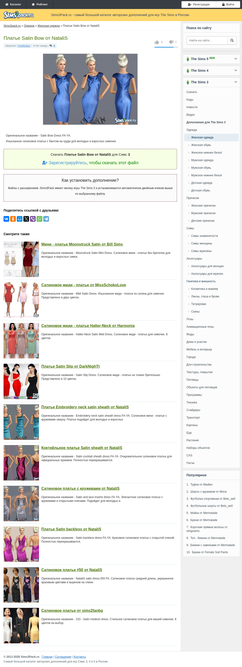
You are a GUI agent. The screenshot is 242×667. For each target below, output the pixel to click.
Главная (47, 656)
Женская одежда (202, 137)
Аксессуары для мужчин (207, 273)
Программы (194, 395)
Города (191, 357)
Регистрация (199, 4)
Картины (192, 425)
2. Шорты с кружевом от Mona (206, 491)
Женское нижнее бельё (206, 152)
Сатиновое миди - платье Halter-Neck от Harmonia (88, 326)
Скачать (191, 92)
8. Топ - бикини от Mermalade (205, 538)
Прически (192, 198)
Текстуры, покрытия (199, 372)
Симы (190, 228)
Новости (191, 107)
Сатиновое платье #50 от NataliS (71, 570)
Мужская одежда (202, 160)
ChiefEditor (23, 45)
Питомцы (192, 379)
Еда (189, 432)
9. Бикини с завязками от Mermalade (210, 545)
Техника (191, 402)
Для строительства (199, 364)
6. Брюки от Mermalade (201, 520)
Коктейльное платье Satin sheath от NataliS (81, 448)
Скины (195, 311)
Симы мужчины (201, 251)
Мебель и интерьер (199, 349)
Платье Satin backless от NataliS (71, 529)
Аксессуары (194, 258)
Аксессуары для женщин (207, 266)
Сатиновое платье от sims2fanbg (72, 611)
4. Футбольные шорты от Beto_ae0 (209, 506)
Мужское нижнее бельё (206, 175)
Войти (228, 4)
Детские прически (202, 220)
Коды (189, 99)
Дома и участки (196, 342)
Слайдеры (193, 410)
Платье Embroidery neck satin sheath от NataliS (85, 407)
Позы (189, 319)
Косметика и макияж (204, 289)
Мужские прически (203, 213)
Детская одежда (201, 183)
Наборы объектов (198, 448)
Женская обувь (201, 145)
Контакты (79, 656)
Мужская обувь (201, 167)
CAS (189, 455)
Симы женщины (201, 243)
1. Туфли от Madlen (199, 484)
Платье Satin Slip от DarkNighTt (70, 366)
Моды (190, 334)
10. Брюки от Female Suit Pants (207, 552)
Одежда (191, 130)
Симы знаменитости (204, 236)
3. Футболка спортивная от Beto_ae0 (210, 498)
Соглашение (63, 656)
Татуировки (198, 304)
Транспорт (193, 417)
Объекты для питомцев (201, 387)
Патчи (190, 463)
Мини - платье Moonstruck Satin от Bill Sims (82, 244)
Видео (190, 114)
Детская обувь (200, 190)
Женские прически (203, 205)
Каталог (13, 4)
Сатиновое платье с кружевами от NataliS (80, 488)
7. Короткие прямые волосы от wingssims (207, 529)
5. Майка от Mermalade (201, 513)
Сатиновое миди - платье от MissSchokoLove (83, 285)
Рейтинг (40, 4)
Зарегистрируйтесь (64, 162)
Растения (192, 440)
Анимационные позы (200, 326)
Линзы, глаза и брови (205, 296)
